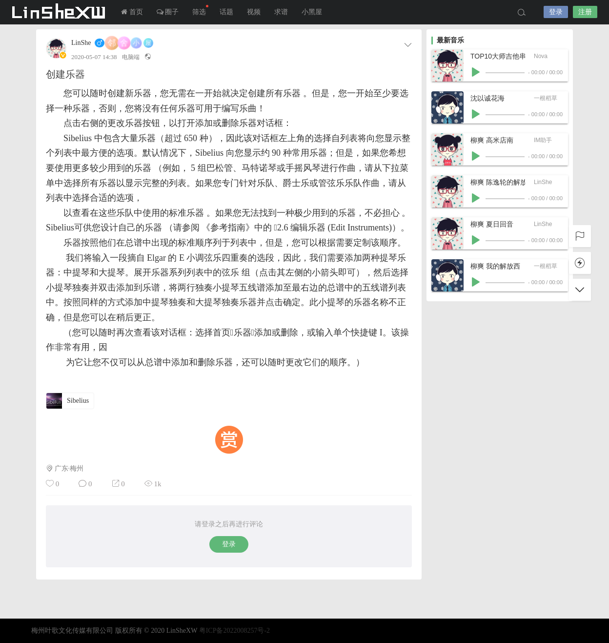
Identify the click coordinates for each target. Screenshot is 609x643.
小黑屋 (312, 12)
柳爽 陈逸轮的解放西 (497, 182)
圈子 (168, 12)
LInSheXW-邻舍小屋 (60, 12)
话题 (226, 12)
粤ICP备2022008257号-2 (234, 630)
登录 (556, 12)
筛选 (200, 10)
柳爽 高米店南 (491, 140)
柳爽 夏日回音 (491, 224)
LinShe (81, 43)
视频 (254, 12)
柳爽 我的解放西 (495, 266)
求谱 (281, 12)
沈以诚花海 (487, 98)
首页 (132, 12)
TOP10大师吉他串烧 (497, 56)
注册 (585, 12)
